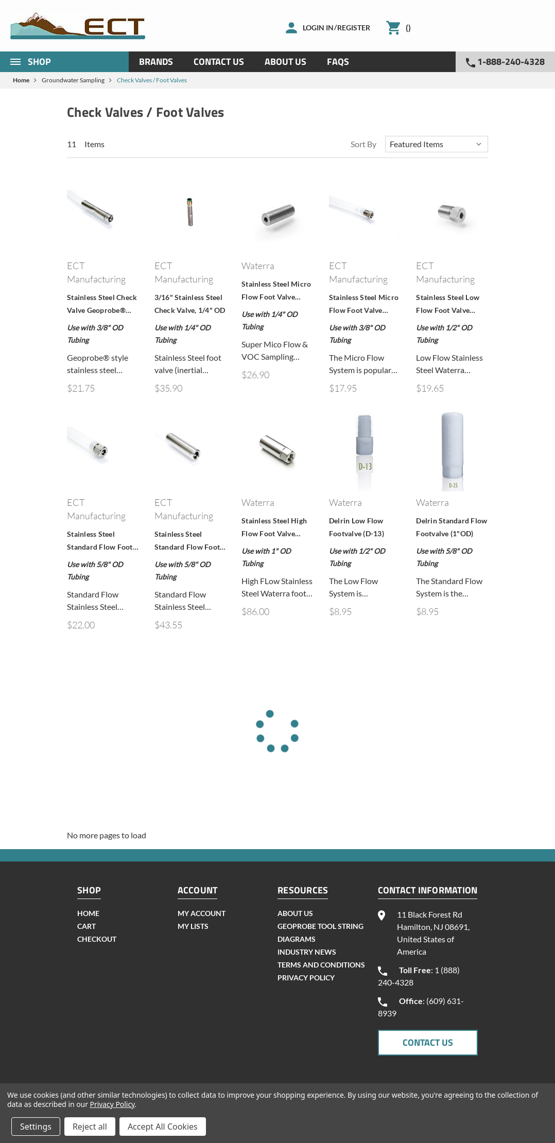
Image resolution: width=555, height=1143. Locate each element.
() (408, 27)
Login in (318, 27)
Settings (35, 1126)
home (88, 913)
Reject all (90, 1126)
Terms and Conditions (321, 964)
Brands (156, 61)
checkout (96, 939)
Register (353, 27)
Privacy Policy (306, 977)
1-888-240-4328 (505, 61)
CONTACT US (428, 1042)
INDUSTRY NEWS (307, 951)
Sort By (363, 144)
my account (202, 913)
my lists (193, 926)
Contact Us (219, 61)
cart (86, 926)
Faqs (338, 61)
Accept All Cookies (163, 1126)
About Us (285, 61)
